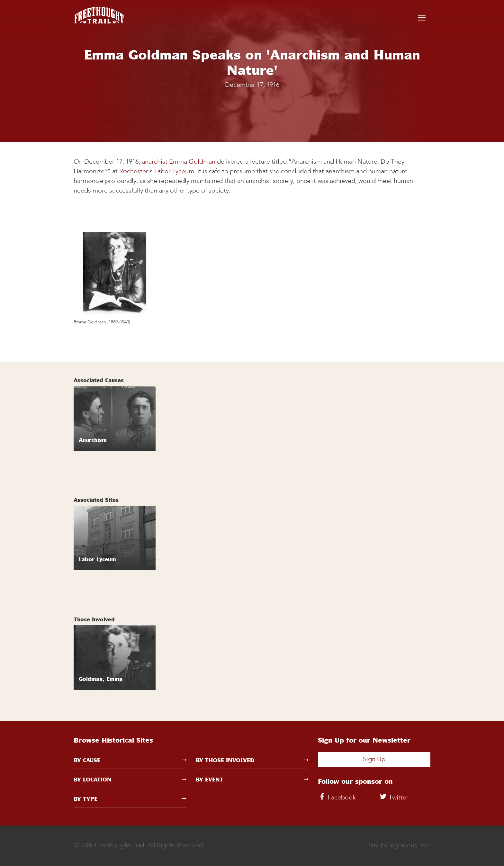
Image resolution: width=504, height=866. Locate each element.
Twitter (394, 798)
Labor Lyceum (174, 171)
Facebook (337, 798)
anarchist (154, 162)
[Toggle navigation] (421, 18)
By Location (130, 779)
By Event (252, 779)
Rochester (133, 171)
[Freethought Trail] (99, 17)
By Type (130, 799)
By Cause (130, 760)
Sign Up (374, 759)
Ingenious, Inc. (409, 846)
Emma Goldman (192, 162)
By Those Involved (252, 760)
